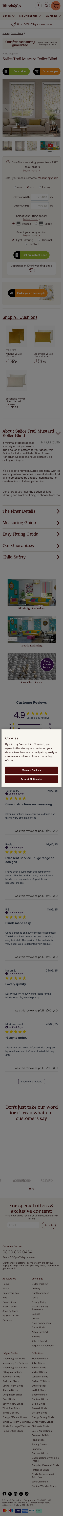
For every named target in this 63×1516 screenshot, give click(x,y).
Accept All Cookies (32, 779)
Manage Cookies (31, 770)
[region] (31, 758)
